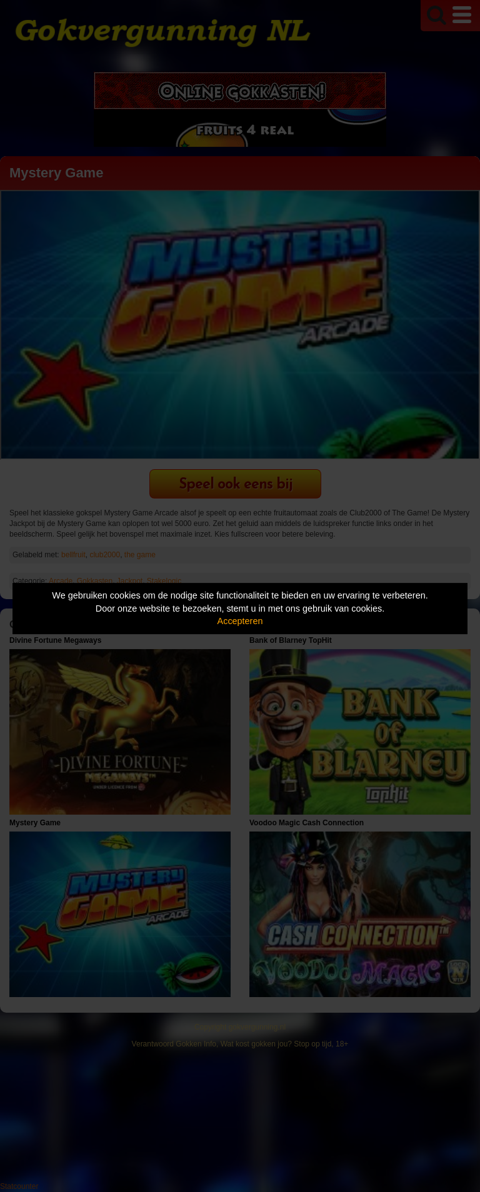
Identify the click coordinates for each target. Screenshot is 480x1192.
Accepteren (240, 621)
